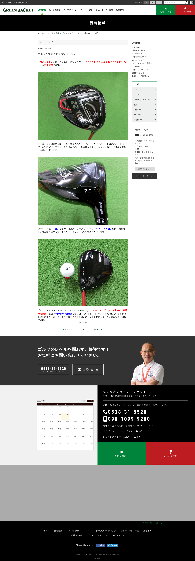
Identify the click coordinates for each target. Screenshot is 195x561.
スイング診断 (54, 10)
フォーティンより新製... (142, 63)
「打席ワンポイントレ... (142, 70)
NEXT (97, 329)
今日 (83, 401)
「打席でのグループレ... (142, 57)
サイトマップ (118, 535)
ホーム (46, 531)
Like (100, 545)
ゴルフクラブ (139, 94)
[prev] (88, 401)
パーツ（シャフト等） (142, 100)
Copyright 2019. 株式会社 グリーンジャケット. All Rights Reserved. (97, 554)
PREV (68, 329)
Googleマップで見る (152, 523)
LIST (83, 329)
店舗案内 (120, 10)
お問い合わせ (146, 176)
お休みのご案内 (138, 50)
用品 (135, 105)
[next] (92, 401)
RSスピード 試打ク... (140, 76)
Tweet (112, 545)
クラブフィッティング (72, 10)
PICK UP (137, 115)
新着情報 (42, 10)
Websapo (97, 558)
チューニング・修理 (104, 10)
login (192, 2)
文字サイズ (138, 2)
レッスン (89, 10)
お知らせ (137, 110)
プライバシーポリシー (97, 535)
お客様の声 (138, 120)
